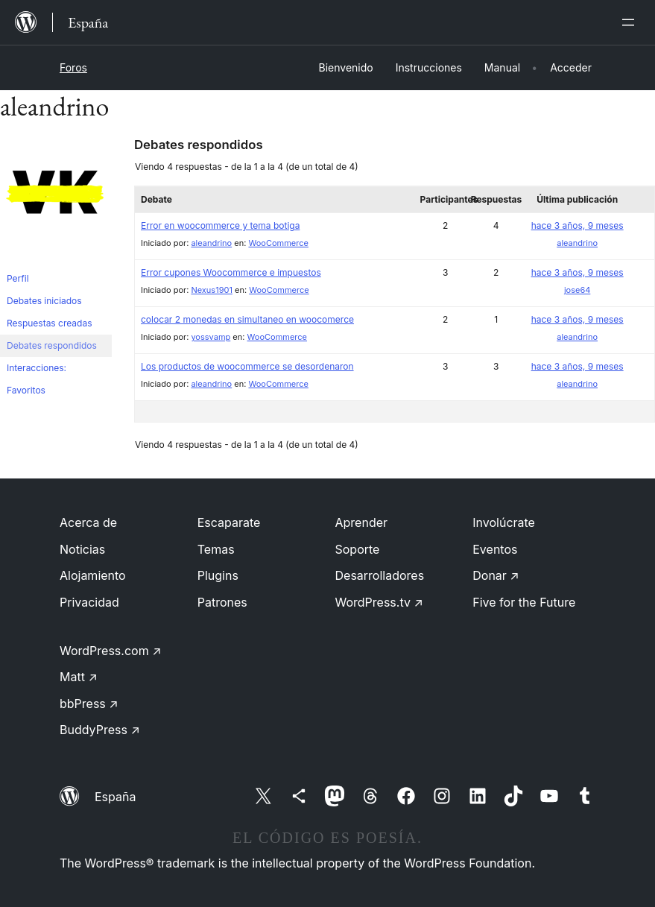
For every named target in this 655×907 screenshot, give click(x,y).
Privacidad (89, 602)
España (115, 796)
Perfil (18, 278)
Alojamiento (93, 575)
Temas (216, 549)
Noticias (82, 549)
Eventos (494, 549)
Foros (73, 67)
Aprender (361, 522)
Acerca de (88, 522)
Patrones (222, 602)
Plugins (217, 575)
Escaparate (229, 522)
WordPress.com (111, 650)
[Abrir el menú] (631, 22)
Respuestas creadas (49, 323)
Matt (79, 676)
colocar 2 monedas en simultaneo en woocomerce (247, 319)
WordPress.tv (379, 602)
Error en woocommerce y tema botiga (220, 225)
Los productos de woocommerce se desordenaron (247, 366)
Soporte (357, 549)
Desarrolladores (380, 575)
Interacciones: (36, 367)
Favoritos (26, 390)
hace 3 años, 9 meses (577, 225)
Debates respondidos (52, 345)
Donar (495, 575)
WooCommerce (278, 243)
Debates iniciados (44, 300)
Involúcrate (503, 522)
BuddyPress (100, 729)
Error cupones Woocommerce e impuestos (231, 272)
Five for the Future (523, 602)
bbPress (89, 703)
